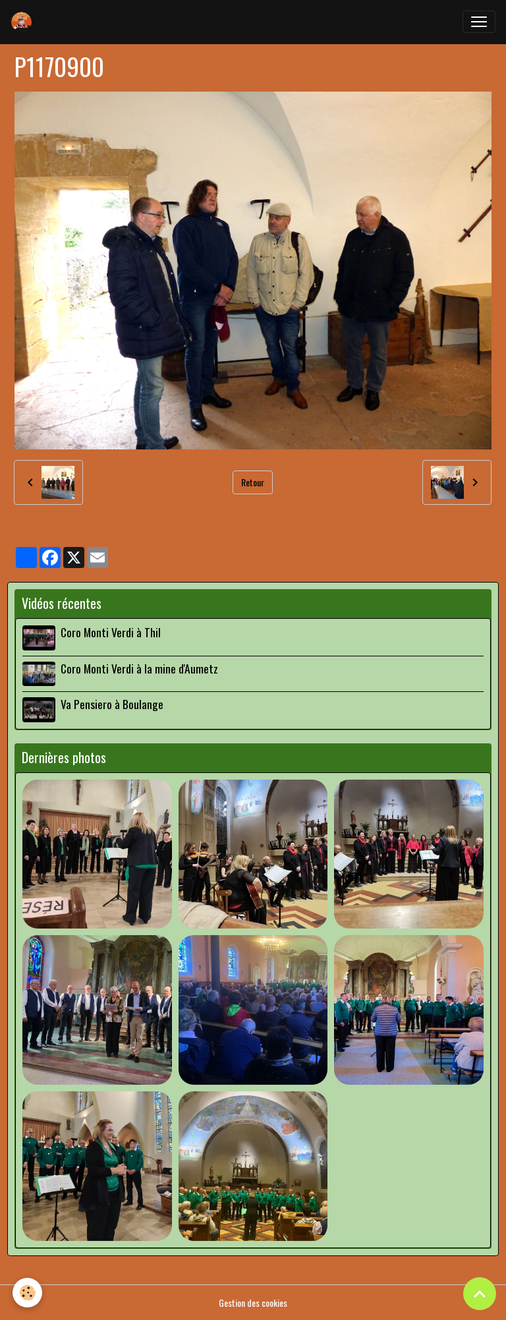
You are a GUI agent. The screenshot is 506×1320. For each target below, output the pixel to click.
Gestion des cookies (253, 1302)
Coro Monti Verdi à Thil (111, 632)
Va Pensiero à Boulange (112, 703)
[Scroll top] (479, 1293)
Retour (252, 482)
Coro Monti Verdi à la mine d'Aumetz (139, 668)
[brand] (24, 22)
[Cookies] (28, 1292)
